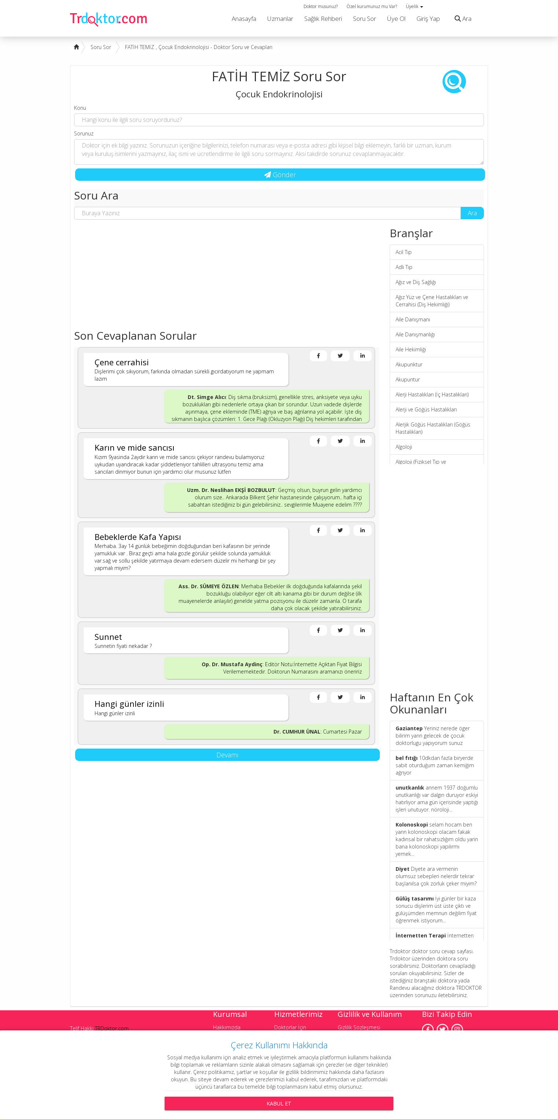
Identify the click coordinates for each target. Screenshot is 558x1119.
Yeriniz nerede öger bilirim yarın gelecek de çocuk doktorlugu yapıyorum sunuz (433, 735)
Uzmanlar (280, 18)
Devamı (227, 754)
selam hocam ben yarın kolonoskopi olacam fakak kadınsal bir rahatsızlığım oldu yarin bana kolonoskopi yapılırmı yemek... (437, 839)
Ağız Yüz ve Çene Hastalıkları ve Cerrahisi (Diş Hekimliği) (432, 301)
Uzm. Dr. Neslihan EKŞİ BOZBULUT (231, 489)
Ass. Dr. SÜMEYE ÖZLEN (209, 586)
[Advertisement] (226, 278)
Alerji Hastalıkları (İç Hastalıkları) (432, 394)
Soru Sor (364, 18)
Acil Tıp (404, 252)
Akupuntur (408, 379)
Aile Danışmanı (413, 319)
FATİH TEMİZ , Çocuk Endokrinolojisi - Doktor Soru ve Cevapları (198, 47)
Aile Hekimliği (411, 349)
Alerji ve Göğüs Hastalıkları (426, 409)
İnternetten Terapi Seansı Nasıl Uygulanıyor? (435, 939)
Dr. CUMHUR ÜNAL (297, 731)
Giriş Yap (428, 18)
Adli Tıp (404, 267)
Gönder (280, 174)
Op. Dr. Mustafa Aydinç (232, 664)
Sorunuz (83, 133)
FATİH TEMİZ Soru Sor (279, 76)
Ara (461, 18)
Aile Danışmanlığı (415, 334)
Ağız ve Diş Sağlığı (416, 282)
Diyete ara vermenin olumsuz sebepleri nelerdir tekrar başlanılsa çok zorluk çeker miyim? (436, 876)
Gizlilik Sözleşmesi (359, 1027)
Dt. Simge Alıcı (207, 396)
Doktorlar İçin (290, 1027)
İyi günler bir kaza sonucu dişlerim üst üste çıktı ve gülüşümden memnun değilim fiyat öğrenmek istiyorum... (436, 909)
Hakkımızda (227, 1027)
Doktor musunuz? (321, 6)
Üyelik (414, 6)
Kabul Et (279, 1103)
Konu (80, 107)
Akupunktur (409, 364)
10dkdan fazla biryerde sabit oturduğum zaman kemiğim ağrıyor (435, 765)
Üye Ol (396, 18)
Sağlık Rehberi (323, 18)
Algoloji (404, 446)
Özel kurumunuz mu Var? (371, 6)
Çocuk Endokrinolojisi (279, 94)
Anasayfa (244, 18)
